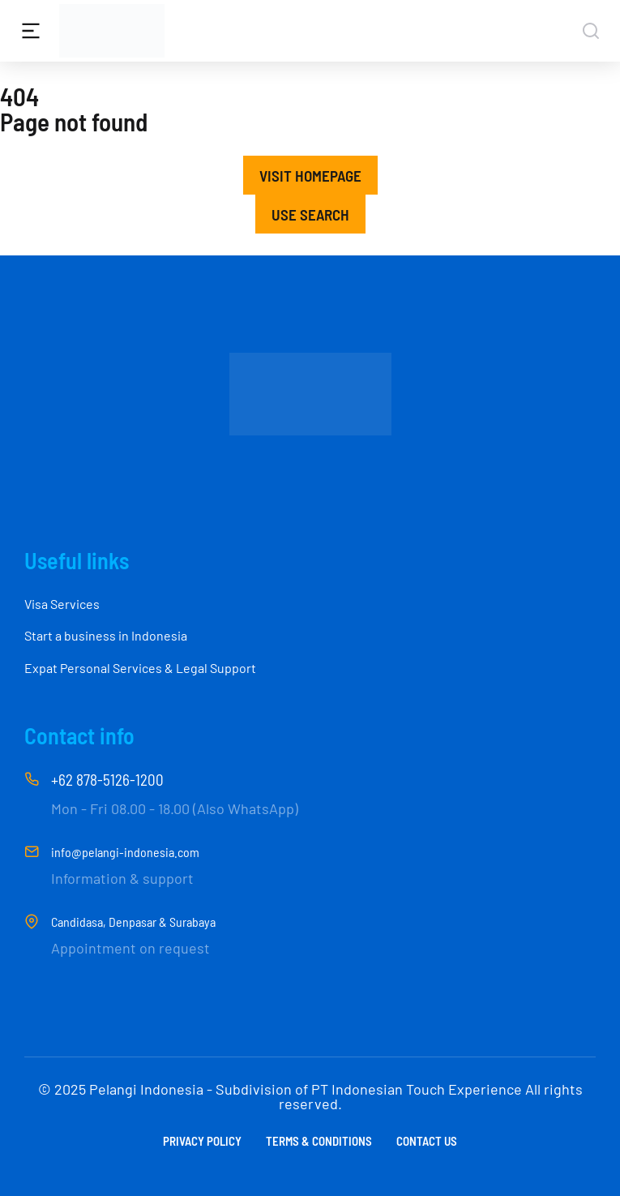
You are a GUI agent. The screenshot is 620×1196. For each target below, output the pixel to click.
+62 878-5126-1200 (107, 779)
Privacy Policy (202, 1141)
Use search (310, 214)
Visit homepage (310, 175)
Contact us (426, 1141)
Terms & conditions (319, 1141)
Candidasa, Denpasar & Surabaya (133, 921)
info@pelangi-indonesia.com (125, 851)
